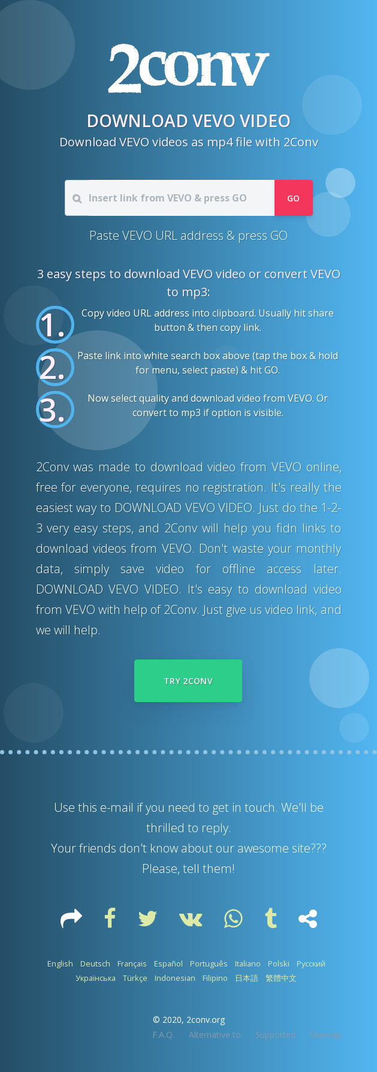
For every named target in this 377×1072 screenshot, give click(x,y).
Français (132, 963)
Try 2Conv (188, 680)
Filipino (215, 977)
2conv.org (205, 1019)
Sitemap (326, 1034)
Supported (275, 1034)
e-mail (117, 807)
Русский (311, 963)
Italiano (248, 963)
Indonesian (175, 977)
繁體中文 (281, 977)
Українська (96, 977)
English (60, 963)
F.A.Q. (163, 1034)
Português (209, 963)
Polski (278, 963)
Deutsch (95, 963)
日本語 (246, 977)
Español (168, 963)
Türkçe (135, 977)
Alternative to (215, 1034)
